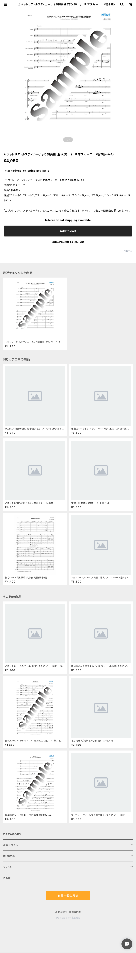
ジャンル (7, 867)
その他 (7, 878)
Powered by (68, 918)
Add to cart (68, 231)
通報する (127, 251)
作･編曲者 (9, 856)
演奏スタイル (10, 844)
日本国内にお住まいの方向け (68, 241)
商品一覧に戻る (68, 896)
